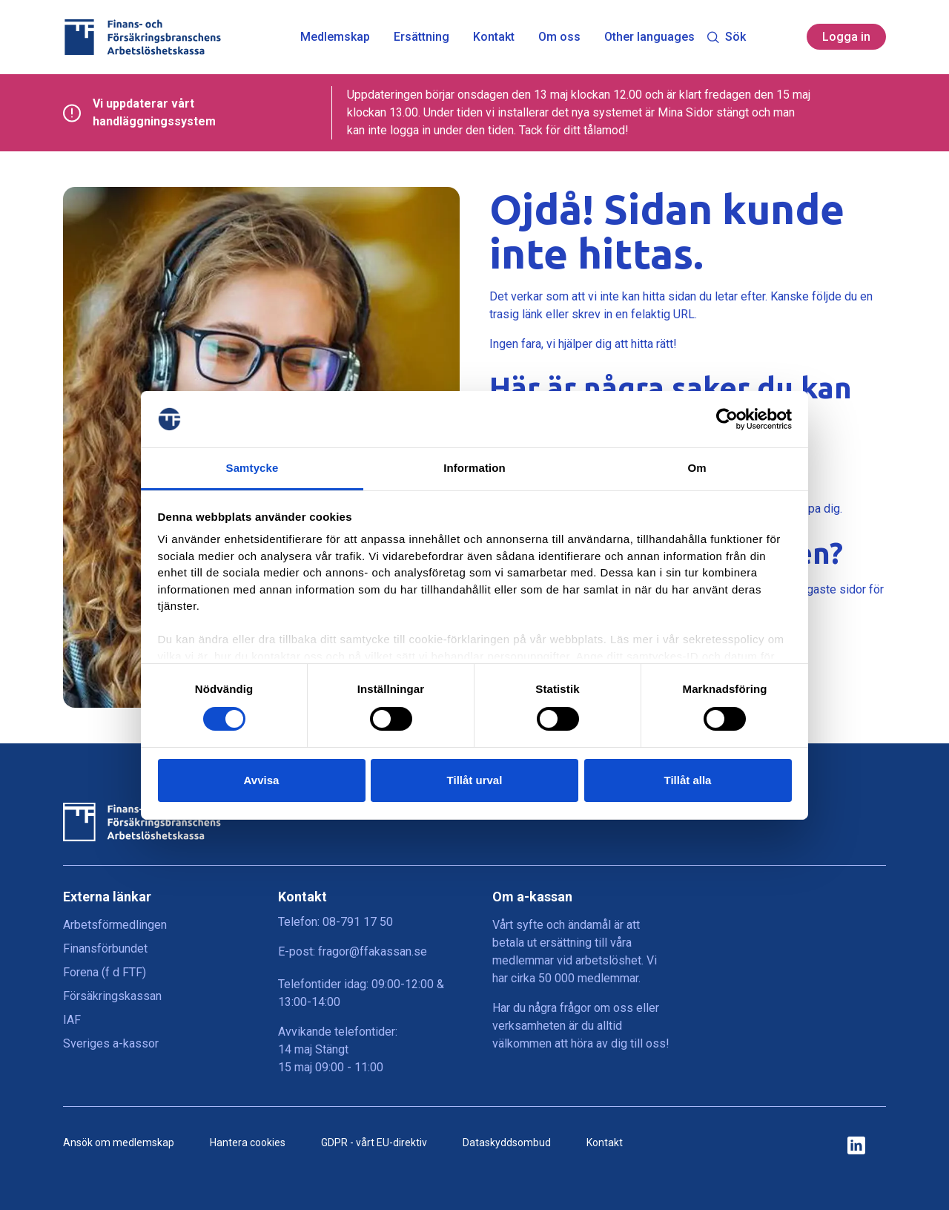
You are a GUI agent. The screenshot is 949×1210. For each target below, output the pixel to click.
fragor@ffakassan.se (372, 951)
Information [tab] (474, 467)
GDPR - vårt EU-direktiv (374, 1142)
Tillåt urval (475, 780)
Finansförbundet (105, 948)
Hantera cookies (247, 1142)
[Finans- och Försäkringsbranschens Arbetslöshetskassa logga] (142, 37)
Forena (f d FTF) (104, 972)
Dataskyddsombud (507, 1142)
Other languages (649, 37)
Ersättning (421, 37)
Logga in (846, 37)
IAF (72, 1020)
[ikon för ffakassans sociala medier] (856, 1147)
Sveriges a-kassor (111, 1043)
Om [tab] (696, 467)
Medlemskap (335, 37)
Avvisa (262, 780)
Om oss (559, 37)
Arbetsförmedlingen (115, 925)
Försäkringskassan (112, 996)
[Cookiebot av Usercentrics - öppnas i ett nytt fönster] (727, 419)
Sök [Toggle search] (726, 37)
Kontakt (494, 37)
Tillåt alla (688, 780)
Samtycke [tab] (252, 467)
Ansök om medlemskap (118, 1142)
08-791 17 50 (358, 922)
